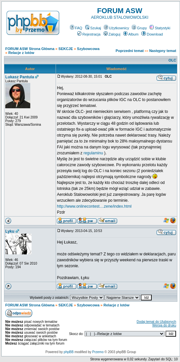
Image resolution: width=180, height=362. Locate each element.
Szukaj (93, 28)
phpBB (69, 352)
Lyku (9, 231)
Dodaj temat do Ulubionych (156, 321)
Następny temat (162, 51)
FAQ (76, 28)
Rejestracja (88, 34)
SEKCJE (66, 49)
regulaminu (93, 153)
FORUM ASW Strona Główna (29, 49)
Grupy (139, 28)
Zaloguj (112, 34)
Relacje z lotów (21, 53)
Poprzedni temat (130, 51)
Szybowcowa (88, 49)
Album (131, 34)
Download (152, 34)
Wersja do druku (164, 325)
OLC (172, 60)
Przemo (97, 352)
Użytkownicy (116, 28)
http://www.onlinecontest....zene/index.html (94, 206)
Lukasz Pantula (19, 77)
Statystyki (160, 28)
